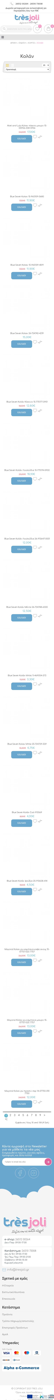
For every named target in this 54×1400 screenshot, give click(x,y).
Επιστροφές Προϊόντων (15, 1327)
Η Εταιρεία (8, 1285)
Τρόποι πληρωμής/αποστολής (18, 1321)
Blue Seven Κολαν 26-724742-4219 (27, 333)
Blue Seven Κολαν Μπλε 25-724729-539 (27, 744)
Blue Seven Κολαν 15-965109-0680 (27, 197)
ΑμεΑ (5, 1334)
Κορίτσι (31, 43)
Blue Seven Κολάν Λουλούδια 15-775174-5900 (27, 470)
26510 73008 (36, 4)
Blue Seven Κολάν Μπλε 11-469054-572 (27, 675)
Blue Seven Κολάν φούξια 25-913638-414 (27, 881)
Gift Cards (7, 1349)
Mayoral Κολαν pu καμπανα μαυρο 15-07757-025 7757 (27, 1021)
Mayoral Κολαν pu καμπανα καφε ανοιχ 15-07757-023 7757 (27, 950)
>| (6, 1119)
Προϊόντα (7, 1314)
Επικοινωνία (8, 1298)
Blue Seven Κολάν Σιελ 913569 (27, 812)
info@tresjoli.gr (15, 1269)
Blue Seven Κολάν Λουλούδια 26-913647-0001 (27, 539)
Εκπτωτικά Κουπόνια (13, 1292)
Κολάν (40, 43)
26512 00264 (21, 4)
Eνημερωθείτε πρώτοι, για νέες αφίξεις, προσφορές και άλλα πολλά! (23, 1154)
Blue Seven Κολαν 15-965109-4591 (27, 265)
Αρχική (13, 43)
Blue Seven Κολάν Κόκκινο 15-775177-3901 (27, 402)
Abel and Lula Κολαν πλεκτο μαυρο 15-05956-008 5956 (27, 127)
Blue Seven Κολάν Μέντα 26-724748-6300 (27, 607)
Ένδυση (22, 43)
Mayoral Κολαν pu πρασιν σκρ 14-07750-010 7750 (27, 1092)
